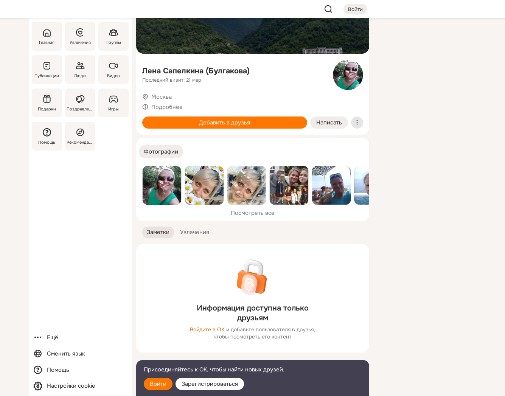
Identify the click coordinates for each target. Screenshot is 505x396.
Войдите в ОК (207, 329)
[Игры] (113, 103)
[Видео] (113, 69)
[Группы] (113, 36)
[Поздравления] (79, 103)
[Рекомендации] (79, 136)
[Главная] (47, 36)
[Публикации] (47, 69)
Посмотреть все (253, 213)
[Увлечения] (79, 36)
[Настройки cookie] (80, 386)
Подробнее (167, 107)
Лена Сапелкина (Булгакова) (196, 71)
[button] (161, 151)
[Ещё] (80, 337)
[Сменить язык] (80, 354)
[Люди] (79, 69)
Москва (161, 97)
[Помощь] (47, 136)
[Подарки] (47, 103)
